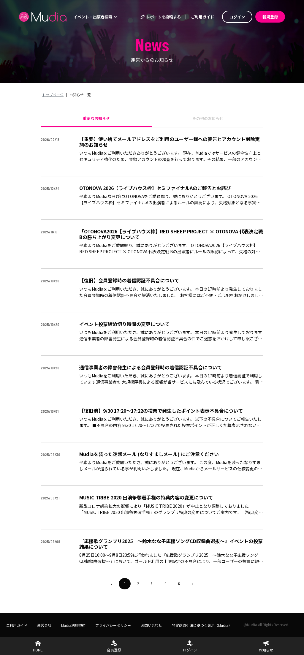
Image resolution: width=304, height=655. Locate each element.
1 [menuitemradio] (124, 583)
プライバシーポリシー (113, 625)
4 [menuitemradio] (165, 583)
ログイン (237, 17)
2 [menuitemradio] (138, 583)
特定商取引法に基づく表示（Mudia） (202, 625)
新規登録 (270, 17)
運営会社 (44, 625)
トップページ (53, 94)
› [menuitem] (192, 584)
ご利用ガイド (202, 17)
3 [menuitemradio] (152, 583)
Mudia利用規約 (73, 625)
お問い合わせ (151, 625)
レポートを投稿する (160, 17)
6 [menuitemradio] (179, 583)
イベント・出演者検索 (95, 17)
